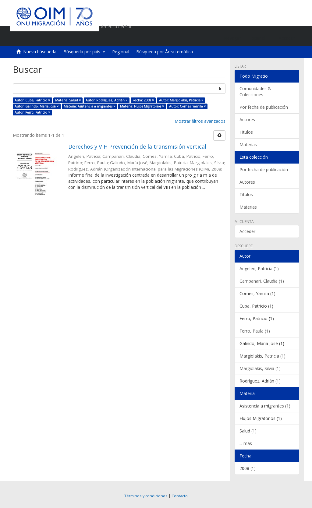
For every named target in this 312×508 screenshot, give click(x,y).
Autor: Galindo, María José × (36, 106)
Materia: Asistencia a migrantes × (89, 106)
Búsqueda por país (84, 52)
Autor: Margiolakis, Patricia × (181, 100)
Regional (120, 52)
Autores (247, 119)
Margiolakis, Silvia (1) (260, 368)
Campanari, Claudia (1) (261, 281)
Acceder (247, 231)
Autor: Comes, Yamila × (187, 106)
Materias (248, 144)
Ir (220, 88)
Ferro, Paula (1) (254, 331)
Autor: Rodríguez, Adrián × (106, 100)
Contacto (180, 496)
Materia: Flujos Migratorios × (142, 106)
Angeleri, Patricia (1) (259, 268)
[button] (259, 38)
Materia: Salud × (68, 100)
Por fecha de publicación (263, 107)
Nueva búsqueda (39, 52)
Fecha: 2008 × (143, 100)
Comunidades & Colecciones (255, 91)
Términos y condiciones (146, 496)
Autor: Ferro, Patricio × (32, 112)
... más (245, 443)
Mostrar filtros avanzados (200, 121)
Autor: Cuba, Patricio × (32, 100)
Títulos (246, 132)
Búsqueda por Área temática (164, 52)
